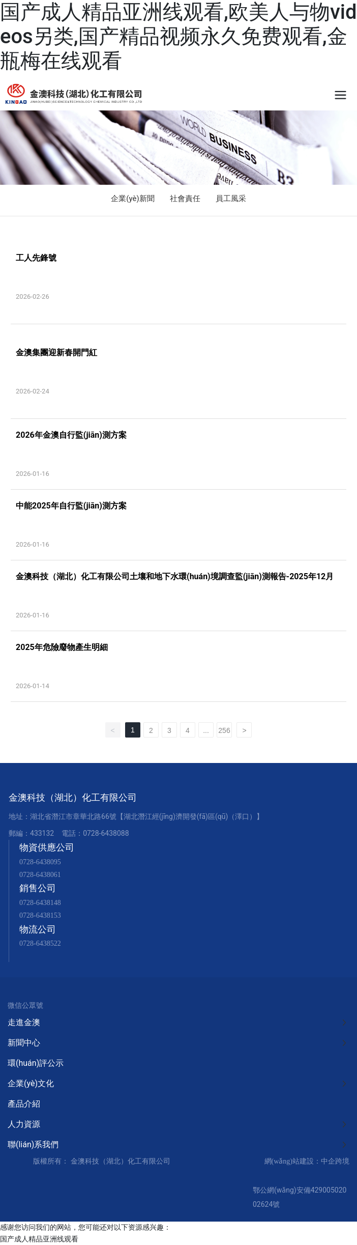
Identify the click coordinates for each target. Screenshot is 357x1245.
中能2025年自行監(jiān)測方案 (71, 506)
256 (224, 730)
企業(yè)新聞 (132, 198)
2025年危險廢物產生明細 (62, 647)
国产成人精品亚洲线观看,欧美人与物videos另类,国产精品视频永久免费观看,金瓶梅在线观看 (178, 36)
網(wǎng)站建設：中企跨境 (306, 1161)
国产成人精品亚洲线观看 (39, 1239)
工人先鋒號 (36, 258)
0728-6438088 (106, 833)
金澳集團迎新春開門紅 (56, 352)
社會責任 (185, 198)
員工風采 (231, 198)
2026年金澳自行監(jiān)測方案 (71, 435)
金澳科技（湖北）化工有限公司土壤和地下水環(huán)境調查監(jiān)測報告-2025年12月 (175, 576)
